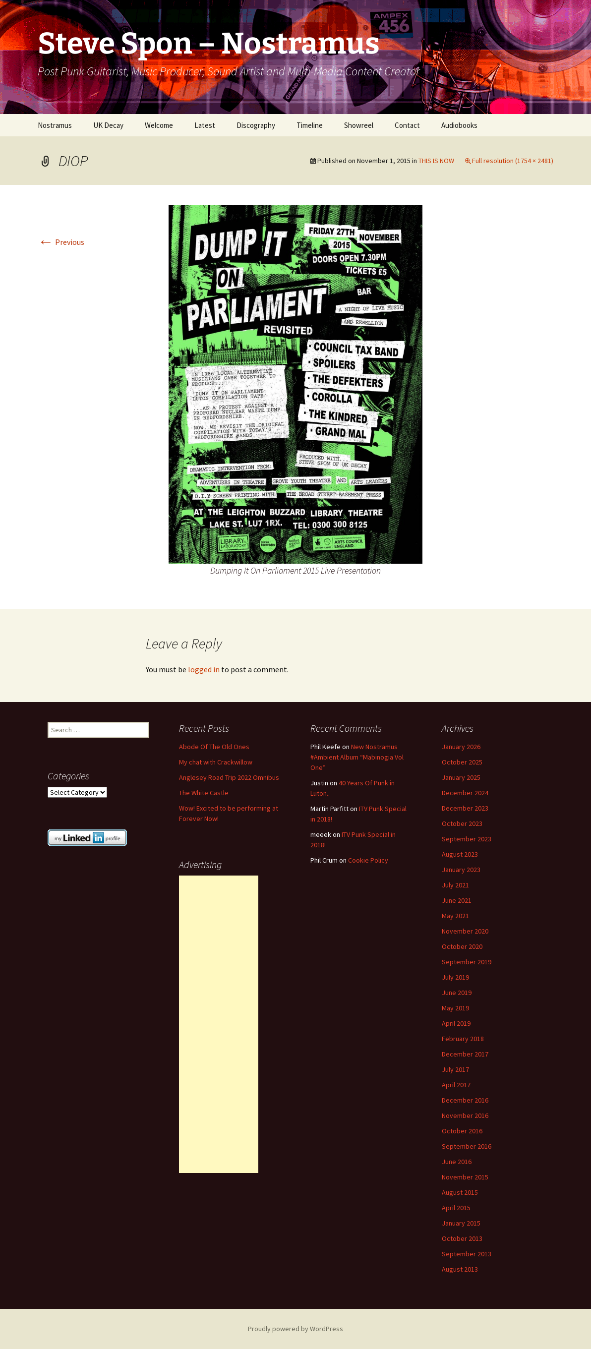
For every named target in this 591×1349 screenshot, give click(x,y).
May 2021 (455, 915)
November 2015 (465, 1177)
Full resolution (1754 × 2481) (512, 160)
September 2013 (466, 1253)
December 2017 (465, 1054)
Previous (61, 242)
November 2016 (465, 1115)
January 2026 (461, 746)
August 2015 (460, 1192)
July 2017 (455, 1069)
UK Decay (108, 125)
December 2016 (465, 1100)
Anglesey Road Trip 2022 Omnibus (229, 777)
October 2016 (462, 1130)
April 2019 (456, 1023)
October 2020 (462, 946)
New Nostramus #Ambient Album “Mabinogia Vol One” (357, 757)
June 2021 (457, 900)
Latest (204, 125)
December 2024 (465, 792)
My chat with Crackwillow (215, 762)
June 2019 (457, 992)
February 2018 (463, 1038)
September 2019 (466, 961)
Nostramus (55, 125)
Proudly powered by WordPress (295, 1328)
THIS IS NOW (436, 160)
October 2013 (462, 1238)
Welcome (159, 125)
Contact (407, 125)
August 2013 (460, 1269)
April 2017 (456, 1084)
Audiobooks (459, 125)
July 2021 (455, 884)
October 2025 (462, 762)
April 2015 (456, 1207)
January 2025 (461, 777)
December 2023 (465, 808)
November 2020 (465, 931)
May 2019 (455, 1007)
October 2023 (462, 823)
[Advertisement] (218, 1024)
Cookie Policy (368, 860)
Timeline (309, 125)
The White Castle (204, 792)
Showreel (358, 125)
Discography (255, 125)
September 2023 (466, 838)
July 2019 (455, 977)
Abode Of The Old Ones (214, 746)
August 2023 (460, 854)
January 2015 (461, 1223)
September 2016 (466, 1146)
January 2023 (461, 869)
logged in (204, 669)
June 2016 (457, 1161)
